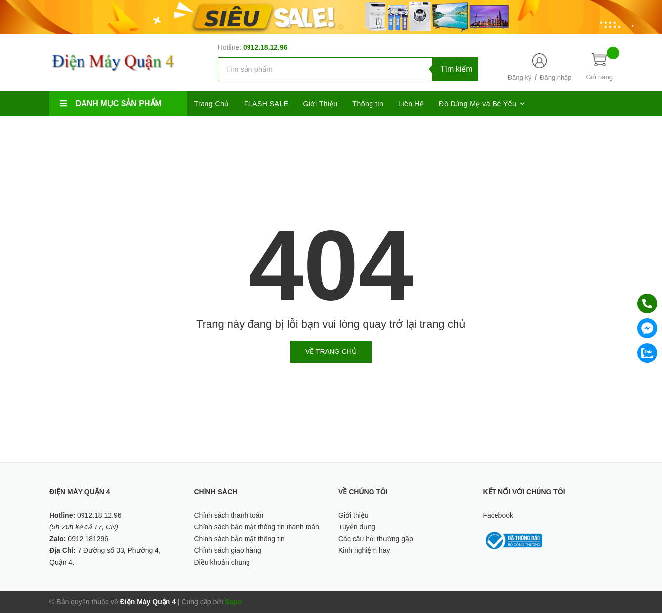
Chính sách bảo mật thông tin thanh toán (256, 527)
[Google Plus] (558, 128)
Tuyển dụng (356, 527)
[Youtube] (601, 128)
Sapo (233, 602)
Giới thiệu (353, 515)
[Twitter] (536, 128)
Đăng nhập (555, 77)
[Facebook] (515, 128)
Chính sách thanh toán (229, 515)
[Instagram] (580, 128)
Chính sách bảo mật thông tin (239, 539)
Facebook (498, 515)
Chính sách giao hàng (227, 550)
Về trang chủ (331, 351)
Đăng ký (520, 77)
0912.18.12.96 (265, 47)
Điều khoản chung (222, 562)
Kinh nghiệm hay (364, 550)
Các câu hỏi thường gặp (375, 539)
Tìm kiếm (456, 69)
